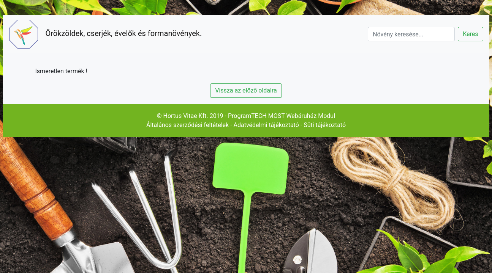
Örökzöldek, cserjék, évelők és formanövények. (105, 34)
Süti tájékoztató (325, 125)
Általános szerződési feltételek (187, 125)
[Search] (411, 34)
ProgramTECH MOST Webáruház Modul (281, 115)
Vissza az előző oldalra (246, 90)
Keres (470, 34)
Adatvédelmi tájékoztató (266, 125)
